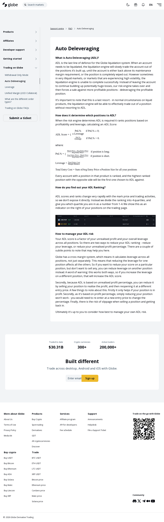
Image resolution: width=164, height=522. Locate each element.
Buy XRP (7, 496)
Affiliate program (67, 419)
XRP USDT (36, 474)
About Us (8, 419)
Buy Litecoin (9, 490)
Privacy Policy (10, 430)
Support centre (57, 28)
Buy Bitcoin (9, 463)
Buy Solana (9, 479)
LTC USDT (36, 468)
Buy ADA (8, 474)
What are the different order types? (19, 100)
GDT (34, 435)
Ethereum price (39, 485)
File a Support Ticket (97, 430)
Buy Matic (8, 485)
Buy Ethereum (10, 468)
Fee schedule (66, 430)
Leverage (9, 86)
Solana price (37, 501)
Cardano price (38, 490)
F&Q (70, 28)
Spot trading (37, 424)
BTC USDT (36, 458)
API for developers (68, 424)
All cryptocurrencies (41, 441)
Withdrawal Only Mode (16, 74)
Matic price (37, 496)
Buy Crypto (37, 419)
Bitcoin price (37, 479)
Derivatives (37, 430)
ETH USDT (36, 463)
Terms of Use (10, 424)
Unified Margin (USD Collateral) (21, 93)
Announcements (95, 419)
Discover (36, 446)
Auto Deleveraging (15, 81)
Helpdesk (92, 424)
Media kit (8, 435)
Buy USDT (8, 458)
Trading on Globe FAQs (17, 107)
